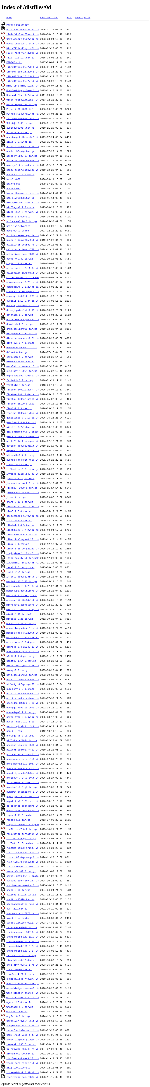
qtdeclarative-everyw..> (22, 810)
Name (9, 17)
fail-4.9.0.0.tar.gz (19, 380)
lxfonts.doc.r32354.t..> (22, 576)
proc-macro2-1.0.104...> (22, 763)
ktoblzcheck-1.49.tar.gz (22, 515)
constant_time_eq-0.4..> (22, 291)
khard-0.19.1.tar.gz (19, 501)
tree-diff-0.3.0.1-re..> (22, 964)
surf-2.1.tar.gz (16, 908)
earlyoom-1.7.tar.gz (19, 356)
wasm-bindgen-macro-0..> (22, 988)
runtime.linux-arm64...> (22, 847)
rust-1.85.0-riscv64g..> (22, 861)
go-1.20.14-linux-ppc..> (22, 441)
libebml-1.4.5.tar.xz (20, 525)
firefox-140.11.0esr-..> (22, 394)
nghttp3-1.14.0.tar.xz (21, 660)
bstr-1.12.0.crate (18, 226)
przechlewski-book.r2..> (22, 782)
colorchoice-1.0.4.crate (22, 277)
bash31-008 (13, 179)
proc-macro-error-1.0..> (22, 759)
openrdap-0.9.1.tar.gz (21, 712)
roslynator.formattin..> (22, 833)
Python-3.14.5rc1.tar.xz (22, 113)
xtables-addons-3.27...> (22, 1058)
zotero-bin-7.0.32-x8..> (22, 1072)
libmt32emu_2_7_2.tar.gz (22, 529)
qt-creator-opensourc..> (22, 805)
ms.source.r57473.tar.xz (22, 637)
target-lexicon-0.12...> (22, 922)
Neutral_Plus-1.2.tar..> (22, 95)
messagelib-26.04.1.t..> (22, 600)
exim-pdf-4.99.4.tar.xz (21, 370)
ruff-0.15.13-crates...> (22, 843)
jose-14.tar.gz (16, 497)
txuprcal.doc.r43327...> (22, 978)
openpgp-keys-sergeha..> (22, 707)
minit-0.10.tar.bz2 (19, 614)
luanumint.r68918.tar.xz (22, 562)
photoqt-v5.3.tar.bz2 (20, 735)
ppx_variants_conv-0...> (22, 754)
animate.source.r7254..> (22, 146)
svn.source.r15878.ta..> (22, 913)
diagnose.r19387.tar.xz (21, 333)
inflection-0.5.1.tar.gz (22, 469)
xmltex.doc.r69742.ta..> (22, 1048)
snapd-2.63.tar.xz (18, 890)
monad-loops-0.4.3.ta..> (22, 628)
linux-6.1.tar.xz (17, 543)
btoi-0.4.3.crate (17, 230)
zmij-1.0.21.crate (18, 1067)
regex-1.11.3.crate (19, 815)
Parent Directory (17, 24)
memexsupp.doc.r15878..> (22, 590)
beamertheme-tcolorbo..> (22, 193)
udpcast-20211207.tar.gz (22, 983)
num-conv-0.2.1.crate (20, 688)
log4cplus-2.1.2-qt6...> (22, 553)
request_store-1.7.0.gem (22, 824)
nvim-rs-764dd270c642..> (22, 693)
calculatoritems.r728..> (22, 249)
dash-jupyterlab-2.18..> (22, 310)
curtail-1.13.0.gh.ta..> (22, 300)
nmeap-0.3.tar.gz (17, 670)
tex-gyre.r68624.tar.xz (21, 927)
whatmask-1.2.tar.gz (19, 1006)
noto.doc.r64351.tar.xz (21, 674)
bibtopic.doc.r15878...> (22, 202)
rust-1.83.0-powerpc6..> (22, 857)
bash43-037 (13, 188)
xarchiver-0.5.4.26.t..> (22, 1020)
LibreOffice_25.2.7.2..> (22, 81)
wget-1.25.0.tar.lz (19, 1002)
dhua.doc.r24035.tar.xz (21, 328)
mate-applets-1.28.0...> (22, 586)
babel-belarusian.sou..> (22, 169)
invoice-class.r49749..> (22, 473)
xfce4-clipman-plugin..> (22, 1039)
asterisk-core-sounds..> (22, 160)
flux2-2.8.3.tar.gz (19, 408)
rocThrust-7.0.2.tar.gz (21, 829)
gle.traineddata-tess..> (22, 436)
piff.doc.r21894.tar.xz (21, 740)
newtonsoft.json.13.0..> (22, 651)
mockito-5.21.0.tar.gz (21, 623)
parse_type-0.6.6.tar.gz (22, 716)
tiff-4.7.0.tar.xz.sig (21, 955)
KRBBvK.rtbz (14, 62)
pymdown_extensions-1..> (22, 791)
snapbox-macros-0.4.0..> (22, 885)
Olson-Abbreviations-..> (22, 99)
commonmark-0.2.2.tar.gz (22, 286)
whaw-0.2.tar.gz (16, 1011)
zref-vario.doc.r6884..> (22, 1077)
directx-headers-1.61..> (22, 338)
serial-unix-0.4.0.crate (22, 875)
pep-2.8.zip (14, 731)
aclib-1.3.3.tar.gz (19, 132)
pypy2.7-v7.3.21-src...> (22, 801)
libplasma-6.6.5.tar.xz (21, 534)
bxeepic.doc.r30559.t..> (22, 240)
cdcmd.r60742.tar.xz (19, 258)
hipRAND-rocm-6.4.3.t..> (22, 450)
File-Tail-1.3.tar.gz (20, 57)
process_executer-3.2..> (22, 768)
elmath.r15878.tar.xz (20, 361)
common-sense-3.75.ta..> (22, 282)
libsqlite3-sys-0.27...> (22, 539)
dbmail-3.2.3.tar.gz (19, 324)
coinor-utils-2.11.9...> (22, 268)
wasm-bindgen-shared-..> (22, 992)
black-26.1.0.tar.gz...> (22, 211)
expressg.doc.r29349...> (22, 375)
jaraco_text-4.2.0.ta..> (22, 483)
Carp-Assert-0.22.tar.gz (22, 38)
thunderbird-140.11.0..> (22, 936)
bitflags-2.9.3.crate (20, 207)
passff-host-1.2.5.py (20, 721)
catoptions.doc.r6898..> (22, 254)
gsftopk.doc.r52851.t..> (22, 445)
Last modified (49, 17)
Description (82, 17)
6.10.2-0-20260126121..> (22, 29)
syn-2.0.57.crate (17, 918)
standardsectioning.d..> (22, 904)
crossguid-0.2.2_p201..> (22, 296)
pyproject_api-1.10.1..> (22, 796)
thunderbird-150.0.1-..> (22, 941)
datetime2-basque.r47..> (22, 319)
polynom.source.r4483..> (22, 749)
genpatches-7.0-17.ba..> (22, 417)
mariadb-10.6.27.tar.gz (21, 581)
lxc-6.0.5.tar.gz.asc (20, 567)
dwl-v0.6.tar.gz (16, 352)
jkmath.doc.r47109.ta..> (22, 492)
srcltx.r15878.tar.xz (20, 899)
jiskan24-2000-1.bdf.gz (21, 487)
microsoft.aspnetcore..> (22, 604)
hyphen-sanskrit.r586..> (22, 459)
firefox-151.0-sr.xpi (20, 403)
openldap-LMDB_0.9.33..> (22, 702)
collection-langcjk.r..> (22, 272)
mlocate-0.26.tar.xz (19, 618)
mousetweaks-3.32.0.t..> (22, 632)
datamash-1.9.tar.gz (19, 314)
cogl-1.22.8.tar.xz (19, 263)
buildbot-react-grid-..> (22, 235)
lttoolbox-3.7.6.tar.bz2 (22, 558)
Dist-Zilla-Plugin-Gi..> (22, 48)
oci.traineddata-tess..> (22, 698)
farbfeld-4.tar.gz (18, 384)
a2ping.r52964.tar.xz (20, 127)
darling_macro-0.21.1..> (22, 305)
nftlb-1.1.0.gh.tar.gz (21, 656)
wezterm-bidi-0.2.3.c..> (22, 997)
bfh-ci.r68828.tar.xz (20, 197)
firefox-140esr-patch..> (22, 399)
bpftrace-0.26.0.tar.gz (21, 221)
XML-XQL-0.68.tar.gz (19, 123)
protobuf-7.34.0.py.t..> (22, 777)
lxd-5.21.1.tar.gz (18, 572)
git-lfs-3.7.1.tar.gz (20, 427)
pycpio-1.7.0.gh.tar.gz (21, 787)
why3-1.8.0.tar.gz (18, 1016)
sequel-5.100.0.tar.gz (21, 871)
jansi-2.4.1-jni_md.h (20, 478)
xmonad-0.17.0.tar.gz (20, 1053)
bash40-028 (13, 183)
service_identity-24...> (22, 880)
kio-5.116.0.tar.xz (19, 511)
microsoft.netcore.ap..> (22, 609)
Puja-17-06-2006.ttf (19, 109)
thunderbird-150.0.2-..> (22, 946)
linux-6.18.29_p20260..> (22, 548)
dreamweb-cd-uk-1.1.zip (21, 347)
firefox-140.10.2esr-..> (22, 389)
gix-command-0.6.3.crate (22, 431)
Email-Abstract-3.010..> (22, 52)
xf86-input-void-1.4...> (22, 1034)
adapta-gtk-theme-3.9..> (22, 137)
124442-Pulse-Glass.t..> (22, 34)
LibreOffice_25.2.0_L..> (22, 67)
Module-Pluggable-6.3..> (22, 90)
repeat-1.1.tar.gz (18, 819)
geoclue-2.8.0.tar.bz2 (21, 422)
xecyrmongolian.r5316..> (22, 1025)
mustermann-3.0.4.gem (20, 642)
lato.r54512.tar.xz (19, 520)
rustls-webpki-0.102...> (22, 866)
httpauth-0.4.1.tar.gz (21, 455)
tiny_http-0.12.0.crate (21, 960)
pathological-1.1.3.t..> (22, 726)
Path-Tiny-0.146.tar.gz (21, 104)
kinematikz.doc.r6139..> (22, 506)
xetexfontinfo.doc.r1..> (22, 1030)
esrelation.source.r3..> (22, 366)
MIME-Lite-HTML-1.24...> (22, 85)
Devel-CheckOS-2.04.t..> (22, 43)
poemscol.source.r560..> (22, 745)
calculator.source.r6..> (22, 244)
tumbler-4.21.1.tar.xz (21, 974)
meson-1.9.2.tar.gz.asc (21, 595)
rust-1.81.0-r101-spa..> (22, 852)
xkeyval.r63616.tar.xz (21, 1044)
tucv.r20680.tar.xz (19, 969)
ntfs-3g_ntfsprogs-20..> (22, 684)
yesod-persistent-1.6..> (22, 1063)
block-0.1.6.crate (18, 216)
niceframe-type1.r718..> (22, 665)
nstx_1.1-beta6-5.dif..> (22, 679)
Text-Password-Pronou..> (22, 118)
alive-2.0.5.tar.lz (19, 141)
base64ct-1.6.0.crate (20, 174)
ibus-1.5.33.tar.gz (19, 464)
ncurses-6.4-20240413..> (22, 646)
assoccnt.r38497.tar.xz (21, 155)
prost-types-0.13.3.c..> (22, 773)
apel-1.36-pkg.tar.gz (20, 151)
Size (69, 17)
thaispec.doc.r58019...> (22, 932)
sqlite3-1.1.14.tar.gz (21, 894)
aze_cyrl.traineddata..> (22, 165)
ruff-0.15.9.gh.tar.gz (21, 838)
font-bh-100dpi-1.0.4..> (22, 413)
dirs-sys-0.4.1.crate (20, 342)
